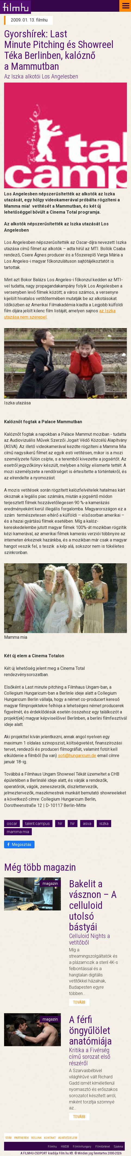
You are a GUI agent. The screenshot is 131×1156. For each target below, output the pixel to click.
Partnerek (21, 1138)
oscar (12, 823)
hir (72, 823)
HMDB (65, 1146)
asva (87, 823)
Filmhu (52, 1146)
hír (60, 823)
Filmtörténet (102, 1146)
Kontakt (50, 1138)
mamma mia (18, 832)
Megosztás (19, 844)
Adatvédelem (67, 1138)
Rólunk (36, 1138)
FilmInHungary (82, 1146)
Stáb (8, 1138)
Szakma (118, 1146)
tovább (79, 1002)
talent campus (37, 823)
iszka (103, 823)
